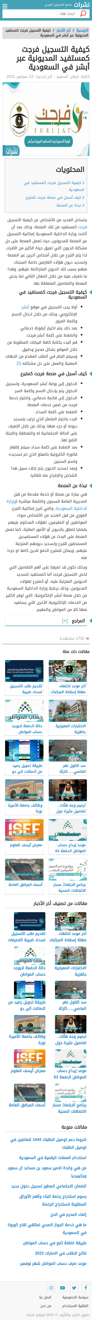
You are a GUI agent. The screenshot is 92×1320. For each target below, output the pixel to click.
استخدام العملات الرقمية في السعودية (52, 1158)
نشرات (82, 5)
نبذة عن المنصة (70, 205)
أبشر (25, 307)
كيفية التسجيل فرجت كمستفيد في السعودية (54, 186)
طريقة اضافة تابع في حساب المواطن (54, 1243)
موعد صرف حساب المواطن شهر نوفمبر (53, 1263)
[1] (19, 363)
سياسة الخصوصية (75, 1297)
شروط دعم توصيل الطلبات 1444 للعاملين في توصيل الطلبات (48, 1143)
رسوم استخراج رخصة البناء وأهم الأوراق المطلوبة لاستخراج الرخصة (52, 1200)
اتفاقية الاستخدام (75, 1306)
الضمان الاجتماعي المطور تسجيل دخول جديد (48, 1186)
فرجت (82, 227)
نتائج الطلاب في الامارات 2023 (60, 1253)
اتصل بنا (45, 1297)
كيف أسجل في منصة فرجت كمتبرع (55, 197)
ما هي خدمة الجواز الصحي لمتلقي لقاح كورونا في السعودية (47, 1228)
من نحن (45, 1306)
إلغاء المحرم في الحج (68, 1214)
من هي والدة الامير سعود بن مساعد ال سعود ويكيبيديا (46, 1172)
